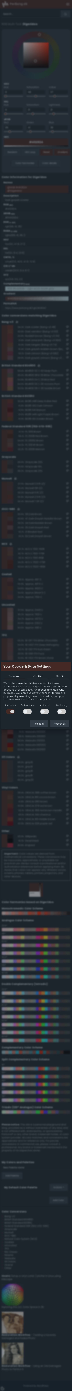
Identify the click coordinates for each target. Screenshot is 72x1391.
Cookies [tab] (38, 676)
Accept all (59, 723)
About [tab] (59, 676)
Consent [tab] (14, 676)
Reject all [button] (39, 723)
